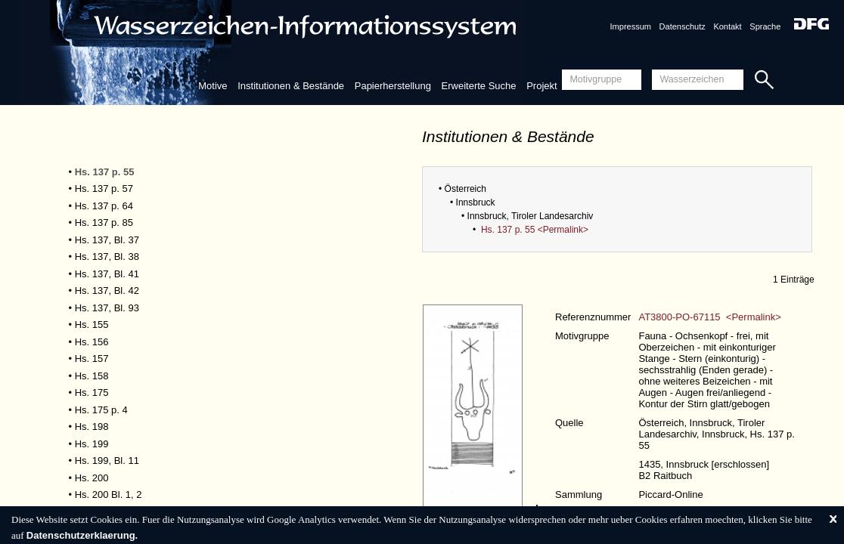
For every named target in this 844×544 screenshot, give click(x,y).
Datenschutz (682, 26)
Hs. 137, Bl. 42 (107, 290)
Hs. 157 (92, 358)
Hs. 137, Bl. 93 (107, 308)
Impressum (630, 26)
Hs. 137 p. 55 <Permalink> (534, 229)
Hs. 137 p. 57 (104, 188)
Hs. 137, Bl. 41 (107, 274)
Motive (212, 85)
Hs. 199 (92, 444)
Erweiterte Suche (479, 85)
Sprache (764, 26)
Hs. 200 (92, 478)
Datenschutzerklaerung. (82, 535)
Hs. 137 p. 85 (104, 222)
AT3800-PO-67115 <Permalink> (709, 317)
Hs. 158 (92, 376)
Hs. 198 (92, 426)
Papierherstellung (393, 85)
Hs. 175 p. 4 (101, 410)
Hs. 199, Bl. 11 (107, 460)
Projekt (541, 85)
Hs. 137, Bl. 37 (107, 240)
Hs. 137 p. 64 (104, 206)
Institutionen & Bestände (290, 85)
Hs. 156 (92, 342)
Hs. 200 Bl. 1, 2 (108, 494)
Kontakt (727, 26)
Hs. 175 (92, 392)
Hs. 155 (92, 324)
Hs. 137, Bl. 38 (107, 256)
